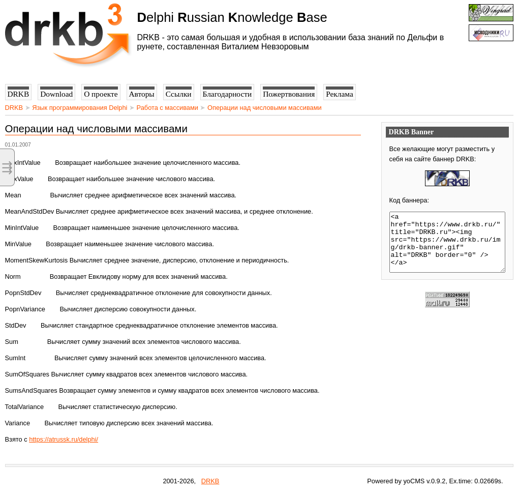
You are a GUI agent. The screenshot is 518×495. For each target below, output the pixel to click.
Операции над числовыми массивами (264, 107)
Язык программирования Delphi (79, 107)
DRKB (14, 107)
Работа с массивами (167, 107)
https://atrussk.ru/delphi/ (63, 439)
